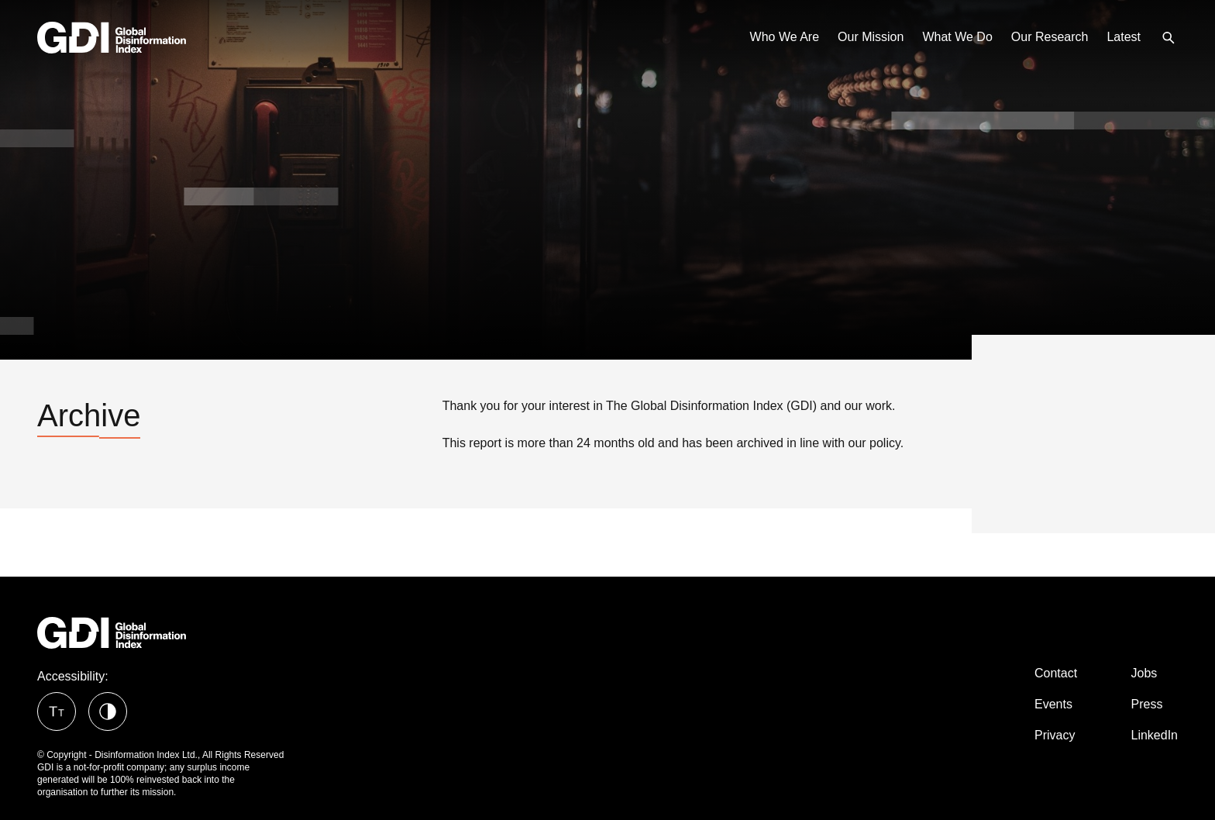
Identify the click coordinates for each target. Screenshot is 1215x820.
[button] (56, 711)
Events (1053, 704)
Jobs (1144, 673)
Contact (1055, 673)
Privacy (1054, 735)
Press (1147, 704)
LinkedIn (1155, 735)
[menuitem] (1168, 36)
